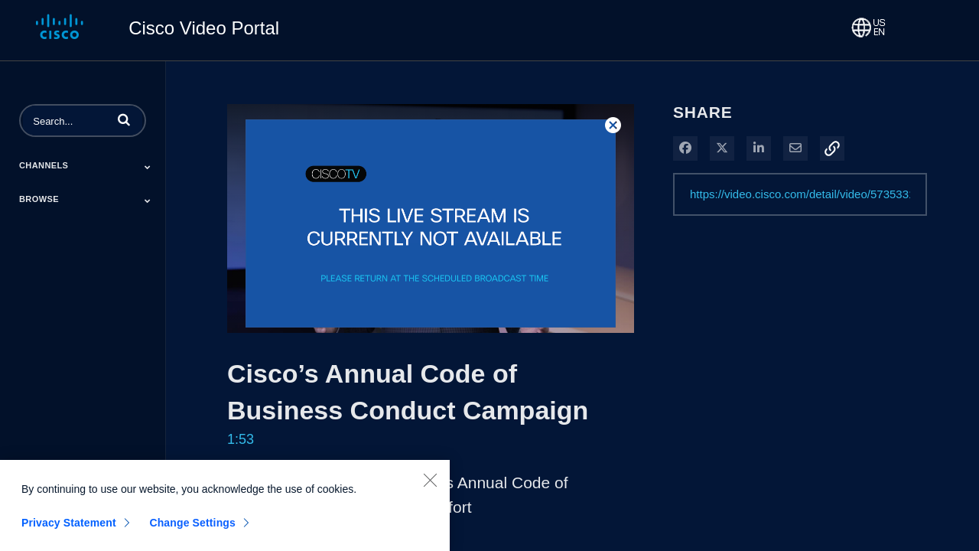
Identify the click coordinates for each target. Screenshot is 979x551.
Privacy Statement (68, 529)
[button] (124, 119)
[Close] (429, 486)
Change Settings (192, 529)
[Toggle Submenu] (147, 167)
